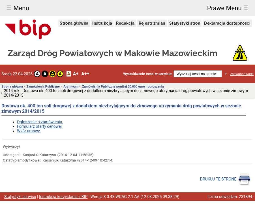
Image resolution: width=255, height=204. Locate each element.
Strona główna (74, 23)
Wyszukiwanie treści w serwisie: (147, 74)
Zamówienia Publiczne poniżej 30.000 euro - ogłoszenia (123, 86)
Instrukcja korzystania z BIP (63, 196)
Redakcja (125, 23)
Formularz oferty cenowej (40, 126)
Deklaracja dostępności (227, 23)
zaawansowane (242, 74)
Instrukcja (102, 23)
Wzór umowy (29, 131)
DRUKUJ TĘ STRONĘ (225, 179)
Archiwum (70, 86)
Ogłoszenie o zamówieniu (40, 122)
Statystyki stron (184, 23)
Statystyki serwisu (20, 196)
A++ (85, 73)
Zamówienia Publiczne (43, 86)
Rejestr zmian (152, 23)
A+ (75, 73)
